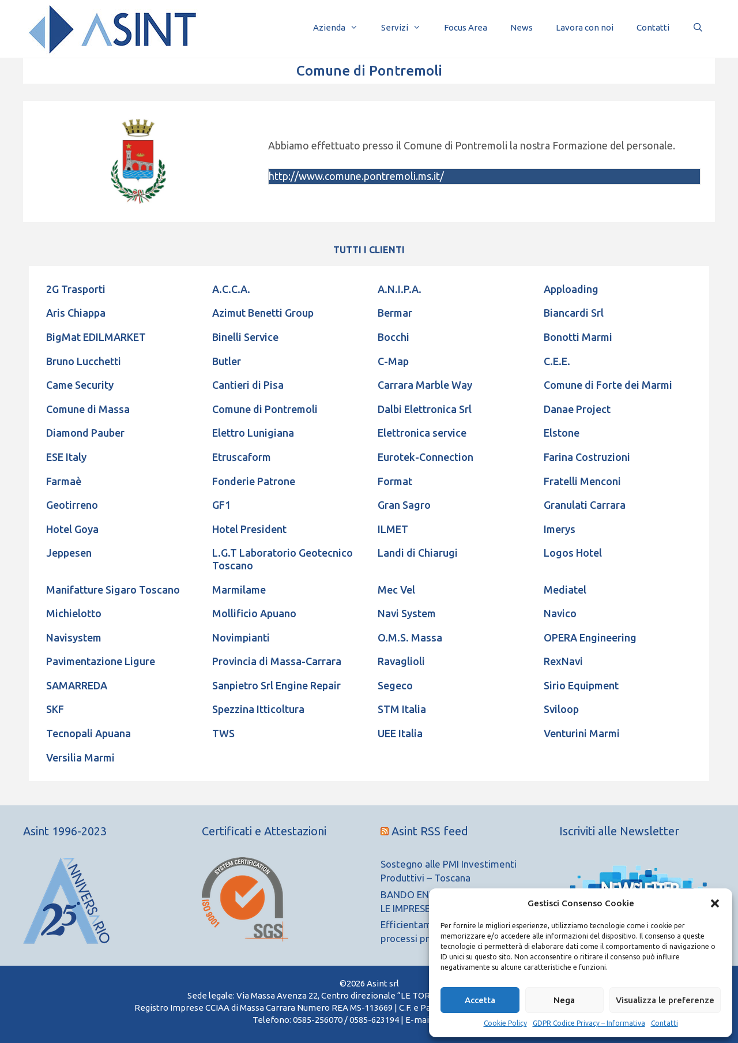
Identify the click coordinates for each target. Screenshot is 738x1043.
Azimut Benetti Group (263, 312)
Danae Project (577, 409)
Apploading (571, 289)
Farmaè (63, 481)
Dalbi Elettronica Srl (425, 409)
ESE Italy (66, 457)
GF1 (221, 505)
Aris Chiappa (76, 312)
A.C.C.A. (231, 289)
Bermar (395, 312)
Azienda (341, 27)
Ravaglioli (401, 661)
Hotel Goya (72, 529)
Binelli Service (245, 337)
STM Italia (402, 709)
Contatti (664, 1023)
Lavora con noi (584, 27)
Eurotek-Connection (425, 457)
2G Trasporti (76, 289)
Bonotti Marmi (578, 337)
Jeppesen (69, 552)
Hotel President (249, 529)
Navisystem (73, 637)
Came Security (80, 385)
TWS (223, 733)
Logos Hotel (573, 552)
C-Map (393, 361)
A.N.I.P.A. (399, 289)
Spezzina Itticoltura (258, 709)
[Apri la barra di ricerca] (698, 27)
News (521, 27)
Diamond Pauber (85, 432)
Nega (564, 1000)
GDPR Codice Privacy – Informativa (589, 1023)
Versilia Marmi (80, 757)
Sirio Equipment (581, 685)
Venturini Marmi (582, 733)
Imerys (559, 529)
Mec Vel (396, 589)
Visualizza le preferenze (665, 1000)
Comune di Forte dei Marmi (608, 385)
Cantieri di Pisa (248, 385)
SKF (55, 709)
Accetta (480, 1000)
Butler (226, 361)
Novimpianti (241, 637)
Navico (560, 613)
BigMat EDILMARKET (96, 337)
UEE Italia (400, 733)
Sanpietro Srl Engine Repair (276, 685)
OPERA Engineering (590, 637)
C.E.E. (557, 361)
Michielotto (73, 613)
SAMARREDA (76, 685)
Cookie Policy (505, 1023)
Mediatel (565, 589)
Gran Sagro (404, 505)
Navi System (407, 613)
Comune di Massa (88, 409)
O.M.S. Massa (410, 637)
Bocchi (393, 337)
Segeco (395, 685)
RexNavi (563, 661)
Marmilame (239, 589)
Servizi (406, 27)
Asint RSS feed (429, 831)
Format (395, 481)
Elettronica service (422, 432)
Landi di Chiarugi (418, 552)
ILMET (393, 529)
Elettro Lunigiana (253, 432)
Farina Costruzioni (587, 457)
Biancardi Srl (574, 312)
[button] (715, 903)
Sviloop (561, 709)
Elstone (561, 432)
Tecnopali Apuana (88, 733)
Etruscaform (241, 457)
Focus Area (465, 27)
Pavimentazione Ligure (100, 661)
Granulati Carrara (585, 505)
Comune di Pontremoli (265, 409)
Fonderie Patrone (253, 481)
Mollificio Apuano (254, 613)
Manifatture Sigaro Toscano (113, 589)
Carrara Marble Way (425, 385)
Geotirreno (72, 505)
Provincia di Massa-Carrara (276, 661)
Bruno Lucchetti (83, 361)
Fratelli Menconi (582, 481)
